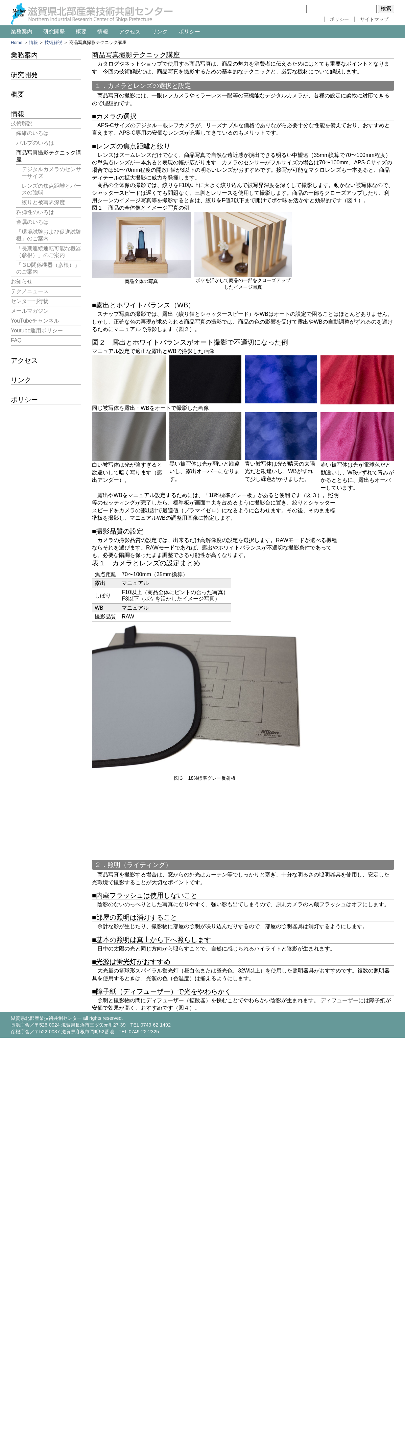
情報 (102, 31)
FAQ (16, 340)
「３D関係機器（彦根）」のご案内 (48, 268)
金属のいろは (32, 222)
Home (16, 42)
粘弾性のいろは (35, 212)
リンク (159, 31)
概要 (81, 31)
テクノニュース (30, 291)
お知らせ (21, 281)
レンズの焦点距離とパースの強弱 (51, 189)
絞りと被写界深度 (43, 202)
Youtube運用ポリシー (37, 330)
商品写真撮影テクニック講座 (48, 156)
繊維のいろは (32, 133)
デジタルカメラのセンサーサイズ (51, 172)
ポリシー (339, 19)
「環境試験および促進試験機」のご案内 (48, 235)
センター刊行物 (30, 301)
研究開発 (54, 31)
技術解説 (53, 42)
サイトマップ (374, 19)
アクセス (130, 31)
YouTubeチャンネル (35, 321)
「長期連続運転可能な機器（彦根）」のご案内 (48, 251)
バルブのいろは (35, 143)
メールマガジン (30, 311)
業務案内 (21, 31)
